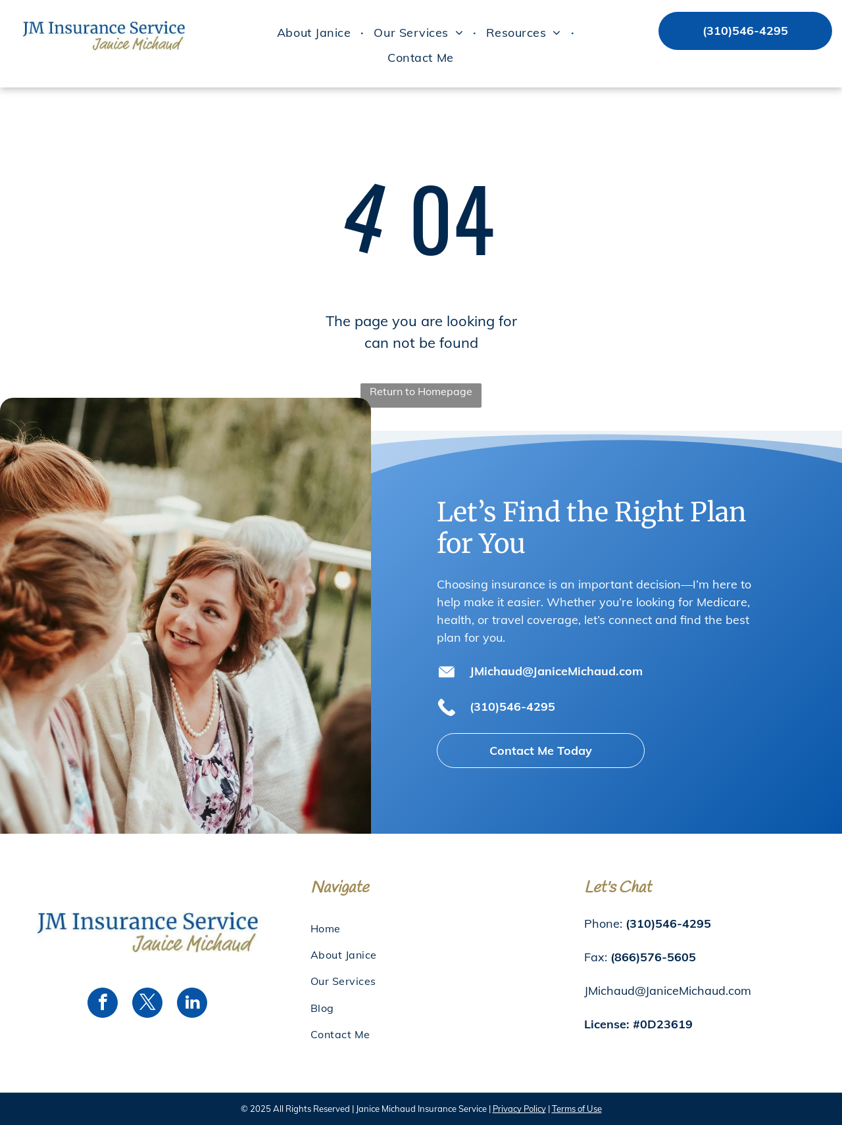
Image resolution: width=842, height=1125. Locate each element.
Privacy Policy (519, 1108)
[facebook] (102, 1004)
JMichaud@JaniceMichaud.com (556, 671)
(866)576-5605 (653, 957)
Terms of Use (577, 1108)
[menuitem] (315, 32)
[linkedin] (192, 1004)
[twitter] (147, 1004)
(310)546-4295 (512, 706)
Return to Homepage (421, 391)
